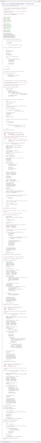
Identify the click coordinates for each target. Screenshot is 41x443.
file (17, 5)
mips (29, 3)
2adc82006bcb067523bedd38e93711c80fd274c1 (16, 3)
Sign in (39, 1)
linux (7, 3)
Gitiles (4, 441)
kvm (31, 3)
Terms (9, 441)
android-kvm (4, 3)
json (39, 441)
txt (37, 441)
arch (26, 3)
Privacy (7, 441)
